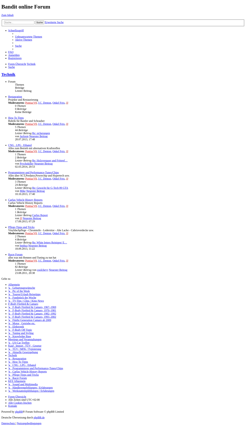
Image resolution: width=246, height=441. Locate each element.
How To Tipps (16, 117)
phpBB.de (39, 417)
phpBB (19, 411)
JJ (67, 102)
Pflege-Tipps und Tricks (21, 227)
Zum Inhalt (7, 15)
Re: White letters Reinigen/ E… (49, 242)
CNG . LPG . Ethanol (20, 145)
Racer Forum (15, 254)
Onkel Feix (58, 102)
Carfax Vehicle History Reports (25, 199)
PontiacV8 (31, 102)
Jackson (24, 136)
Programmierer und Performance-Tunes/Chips (33, 172)
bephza (24, 245)
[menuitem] (28, 36)
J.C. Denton (44, 102)
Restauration (15, 96)
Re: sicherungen (41, 133)
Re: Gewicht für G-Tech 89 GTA (50, 187)
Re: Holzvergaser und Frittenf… (49, 160)
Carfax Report (40, 215)
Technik (8, 74)
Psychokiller (26, 163)
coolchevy (42, 269)
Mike (23, 190)
